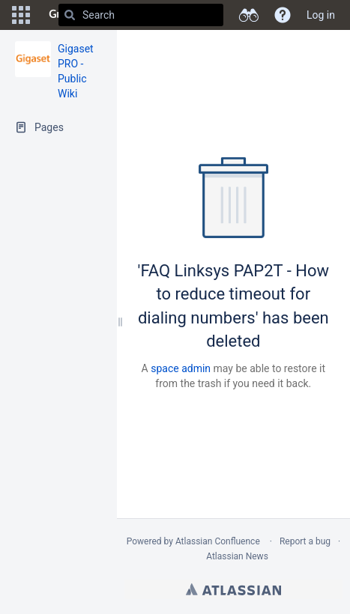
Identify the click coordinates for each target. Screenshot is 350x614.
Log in (321, 15)
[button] (20, 15)
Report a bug (305, 541)
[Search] (70, 15)
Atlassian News (237, 556)
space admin (181, 368)
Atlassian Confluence (217, 541)
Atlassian (233, 589)
